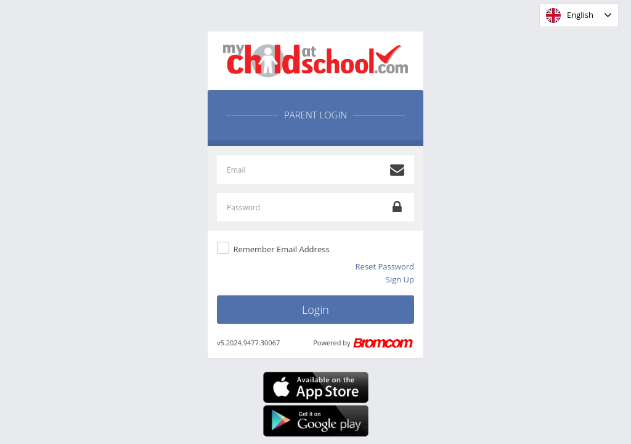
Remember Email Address (281, 249)
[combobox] (579, 15)
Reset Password (385, 266)
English (569, 15)
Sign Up (400, 279)
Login (315, 309)
